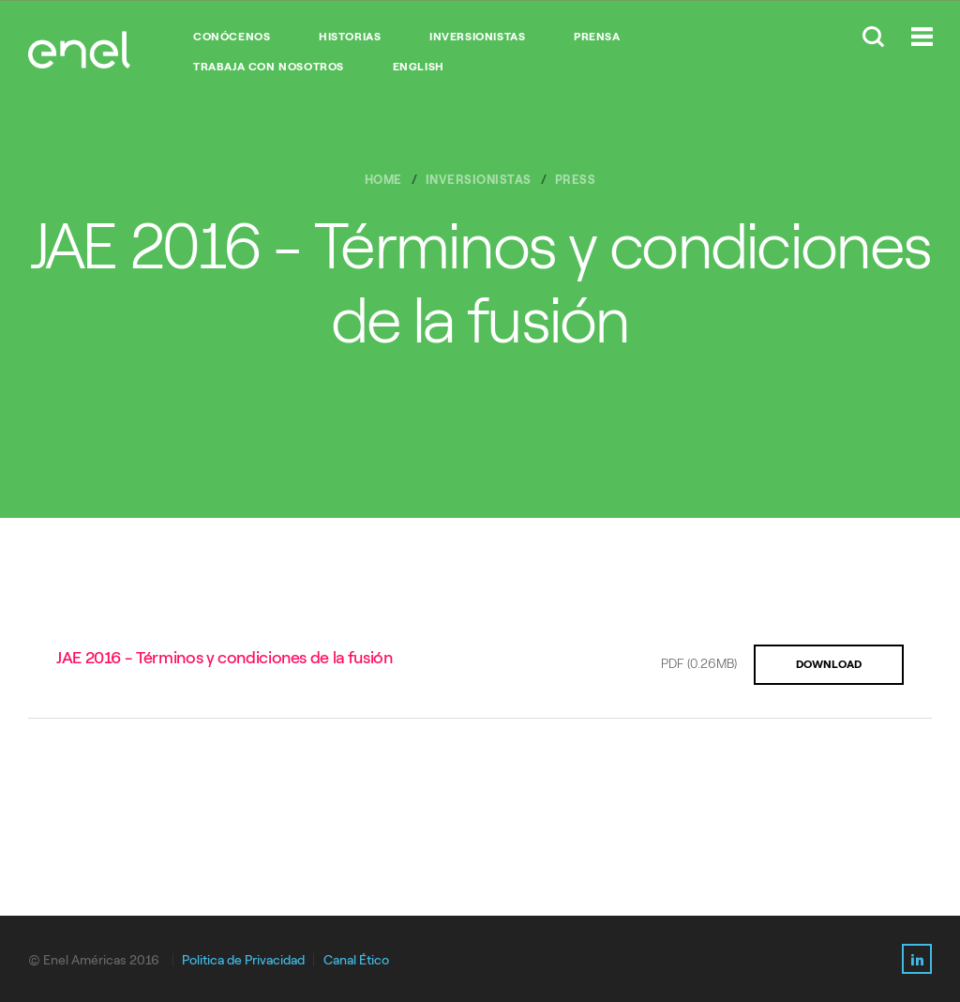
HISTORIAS (350, 36)
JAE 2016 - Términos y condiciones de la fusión (224, 657)
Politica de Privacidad (243, 960)
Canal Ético (356, 960)
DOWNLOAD (829, 664)
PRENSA (597, 36)
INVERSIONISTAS (477, 36)
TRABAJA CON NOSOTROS (268, 66)
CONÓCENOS (231, 36)
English (418, 66)
